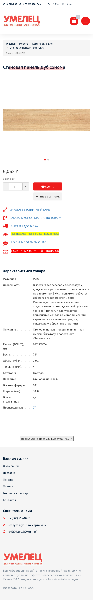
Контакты (9, 500)
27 (34, 407)
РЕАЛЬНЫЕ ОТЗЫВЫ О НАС (28, 242)
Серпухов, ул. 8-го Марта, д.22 (24, 4)
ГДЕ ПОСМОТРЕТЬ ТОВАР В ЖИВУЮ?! (35, 233)
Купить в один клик (48, 196)
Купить (51, 186)
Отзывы (8, 486)
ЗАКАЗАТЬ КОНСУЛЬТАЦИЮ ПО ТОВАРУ (35, 218)
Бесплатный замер (15, 493)
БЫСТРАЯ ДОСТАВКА (24, 226)
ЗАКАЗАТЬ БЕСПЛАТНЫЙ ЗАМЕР (30, 209)
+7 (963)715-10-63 (61, 4)
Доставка (9, 473)
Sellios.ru (28, 588)
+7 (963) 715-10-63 (19, 518)
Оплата (8, 479)
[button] (45, 159)
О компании (11, 466)
